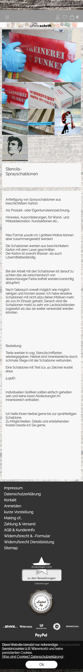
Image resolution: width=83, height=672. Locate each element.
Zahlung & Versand (19, 524)
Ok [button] (41, 664)
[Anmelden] (57, 17)
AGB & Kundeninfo (19, 530)
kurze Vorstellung (18, 512)
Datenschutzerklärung (22, 494)
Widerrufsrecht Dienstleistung (29, 542)
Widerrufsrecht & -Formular (27, 536)
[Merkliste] (64, 17)
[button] (7, 17)
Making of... (13, 518)
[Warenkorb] (72, 17)
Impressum (13, 488)
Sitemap (11, 548)
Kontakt (10, 500)
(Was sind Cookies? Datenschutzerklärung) (32, 657)
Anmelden (12, 506)
